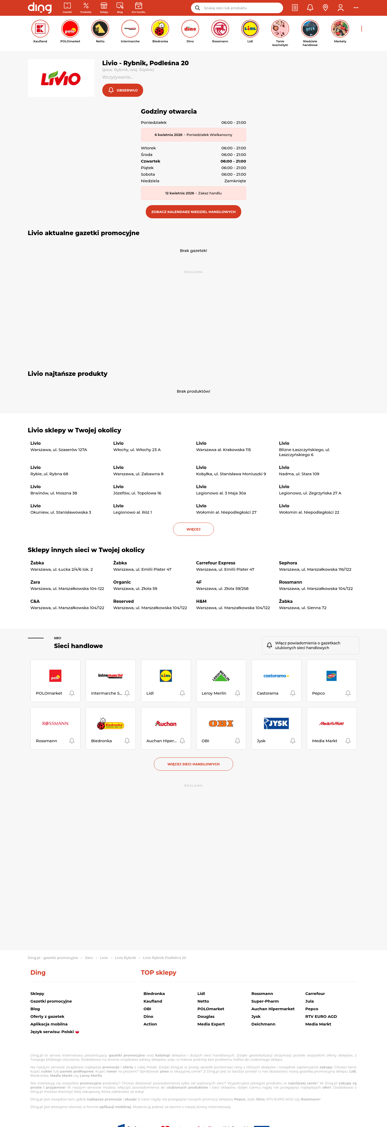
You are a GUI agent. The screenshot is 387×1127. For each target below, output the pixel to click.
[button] (294, 8)
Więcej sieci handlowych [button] (193, 764)
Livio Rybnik (125, 958)
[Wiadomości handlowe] (120, 8)
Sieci (57, 638)
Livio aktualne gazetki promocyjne (84, 233)
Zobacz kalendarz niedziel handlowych (193, 212)
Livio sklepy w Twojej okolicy (74, 430)
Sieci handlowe (78, 646)
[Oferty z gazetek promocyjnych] (86, 8)
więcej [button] (193, 530)
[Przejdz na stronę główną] (40, 8)
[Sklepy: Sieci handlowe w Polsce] (104, 8)
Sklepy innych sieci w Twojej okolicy (86, 550)
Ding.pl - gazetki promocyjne (53, 958)
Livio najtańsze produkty (68, 374)
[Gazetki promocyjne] (67, 8)
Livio (104, 958)
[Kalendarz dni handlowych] (138, 8)
